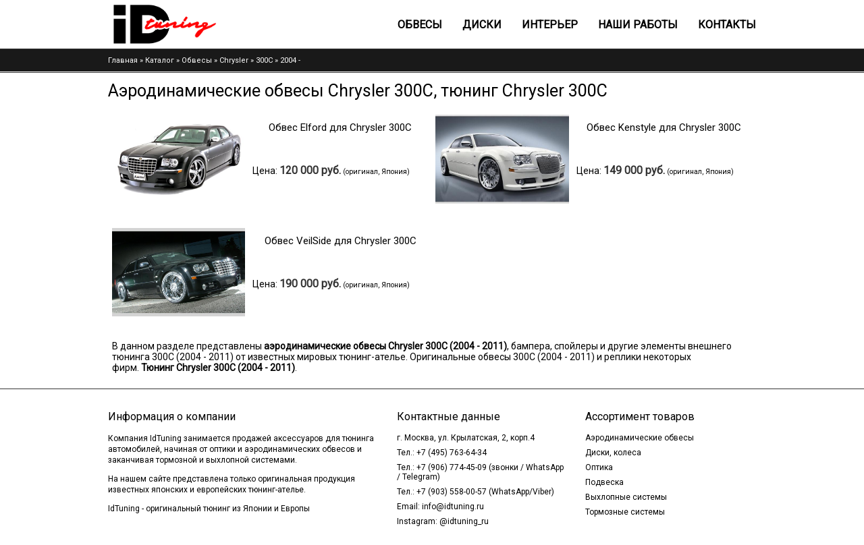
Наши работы (638, 24)
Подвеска (604, 482)
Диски (482, 24)
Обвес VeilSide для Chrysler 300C (340, 241)
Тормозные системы (625, 512)
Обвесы (420, 24)
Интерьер (550, 24)
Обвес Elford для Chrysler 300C (340, 127)
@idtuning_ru (464, 521)
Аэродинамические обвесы (639, 437)
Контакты (727, 24)
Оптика (599, 467)
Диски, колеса (613, 452)
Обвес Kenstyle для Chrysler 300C (664, 127)
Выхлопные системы (626, 497)
